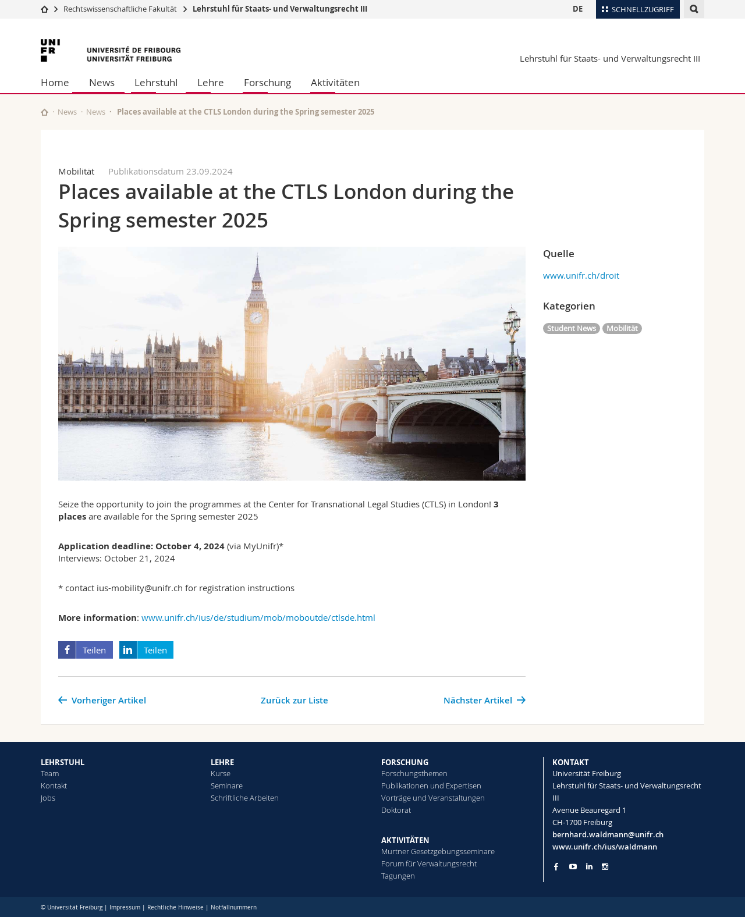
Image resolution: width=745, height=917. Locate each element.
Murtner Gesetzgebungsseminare (438, 851)
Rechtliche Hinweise (175, 907)
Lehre (210, 82)
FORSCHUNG (404, 762)
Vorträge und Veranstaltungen (433, 797)
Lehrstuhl (156, 82)
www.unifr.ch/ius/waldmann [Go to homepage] (604, 846)
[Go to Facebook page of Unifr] (556, 866)
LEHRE (222, 762)
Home (55, 82)
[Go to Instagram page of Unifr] (605, 866)
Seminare (227, 785)
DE (578, 8)
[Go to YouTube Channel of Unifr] (573, 866)
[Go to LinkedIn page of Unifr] (589, 866)
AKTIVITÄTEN (405, 840)
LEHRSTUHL (62, 762)
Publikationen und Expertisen (431, 785)
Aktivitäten (335, 82)
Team (50, 773)
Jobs (48, 797)
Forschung (267, 82)
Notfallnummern (234, 907)
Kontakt (54, 785)
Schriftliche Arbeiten (245, 797)
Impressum (124, 907)
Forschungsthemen (414, 773)
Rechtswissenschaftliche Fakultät (121, 8)
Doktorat (396, 810)
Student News (571, 328)
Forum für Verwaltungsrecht (429, 863)
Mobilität (622, 328)
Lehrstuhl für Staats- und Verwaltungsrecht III (280, 8)
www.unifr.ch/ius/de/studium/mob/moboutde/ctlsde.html (258, 617)
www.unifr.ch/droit (581, 275)
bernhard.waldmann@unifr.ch (608, 834)
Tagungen (398, 875)
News (102, 82)
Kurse (220, 773)
